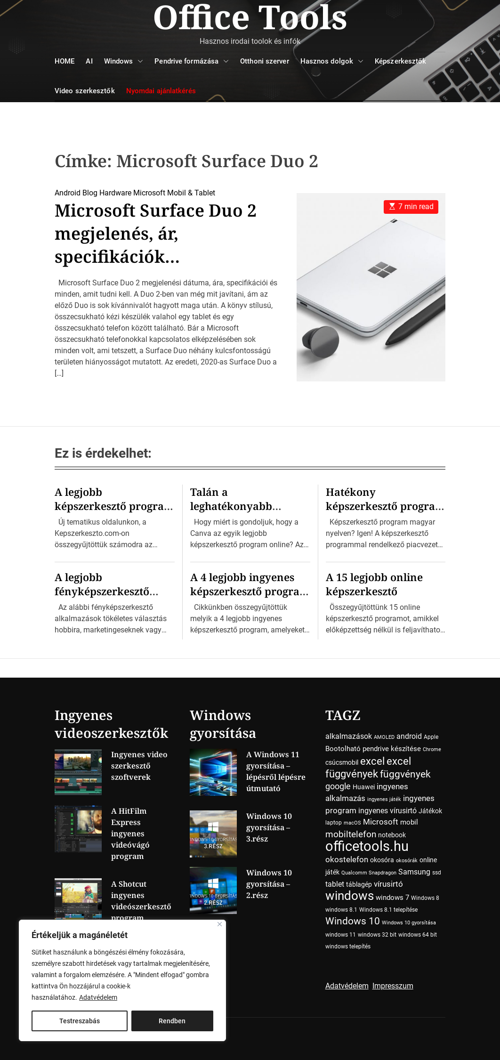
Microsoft (149, 192)
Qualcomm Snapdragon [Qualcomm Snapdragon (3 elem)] (368, 873)
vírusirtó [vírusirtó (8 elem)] (388, 884)
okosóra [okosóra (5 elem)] (382, 860)
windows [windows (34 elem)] (349, 895)
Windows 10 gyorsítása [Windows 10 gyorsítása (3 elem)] (409, 923)
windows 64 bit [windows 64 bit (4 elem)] (417, 934)
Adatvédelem (98, 997)
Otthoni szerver (264, 61)
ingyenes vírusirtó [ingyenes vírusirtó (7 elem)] (387, 810)
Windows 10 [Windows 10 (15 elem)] (352, 921)
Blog (89, 192)
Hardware (115, 192)
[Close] (220, 924)
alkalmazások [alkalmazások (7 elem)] (348, 736)
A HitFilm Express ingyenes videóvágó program (130, 833)
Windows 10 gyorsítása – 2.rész (269, 883)
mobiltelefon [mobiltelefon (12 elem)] (350, 834)
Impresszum (392, 985)
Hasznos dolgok (331, 61)
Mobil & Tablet (191, 192)
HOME (64, 61)
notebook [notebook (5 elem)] (392, 835)
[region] (122, 980)
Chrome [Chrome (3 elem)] (432, 749)
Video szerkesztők (85, 91)
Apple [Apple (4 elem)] (431, 737)
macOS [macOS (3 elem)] (352, 823)
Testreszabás (79, 1021)
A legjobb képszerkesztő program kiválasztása (114, 506)
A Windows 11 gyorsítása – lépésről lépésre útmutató (276, 771)
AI (89, 61)
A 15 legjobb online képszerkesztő (374, 584)
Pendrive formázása (191, 61)
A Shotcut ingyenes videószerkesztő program (141, 901)
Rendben (172, 1021)
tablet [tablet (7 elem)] (334, 884)
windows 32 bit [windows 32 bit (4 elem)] (377, 934)
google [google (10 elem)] (338, 786)
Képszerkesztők (400, 61)
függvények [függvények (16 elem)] (405, 774)
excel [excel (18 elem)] (372, 761)
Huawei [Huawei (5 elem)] (364, 787)
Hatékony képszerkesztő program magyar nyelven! (385, 506)
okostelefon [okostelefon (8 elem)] (346, 859)
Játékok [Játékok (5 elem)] (430, 811)
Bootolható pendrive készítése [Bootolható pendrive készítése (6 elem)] (373, 748)
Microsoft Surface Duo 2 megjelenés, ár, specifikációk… (156, 233)
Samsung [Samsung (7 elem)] (414, 871)
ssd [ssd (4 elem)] (436, 872)
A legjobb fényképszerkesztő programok (102, 591)
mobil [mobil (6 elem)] (409, 822)
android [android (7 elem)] (409, 736)
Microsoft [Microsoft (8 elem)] (380, 821)
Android (68, 192)
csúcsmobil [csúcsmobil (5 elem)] (341, 762)
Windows (124, 61)
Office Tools (250, 16)
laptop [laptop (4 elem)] (333, 822)
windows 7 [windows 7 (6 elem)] (392, 897)
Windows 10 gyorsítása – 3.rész (269, 827)
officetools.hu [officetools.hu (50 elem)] (367, 846)
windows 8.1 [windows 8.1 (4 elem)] (341, 909)
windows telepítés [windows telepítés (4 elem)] (348, 946)
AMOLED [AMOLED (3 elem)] (384, 737)
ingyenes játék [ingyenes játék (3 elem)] (384, 799)
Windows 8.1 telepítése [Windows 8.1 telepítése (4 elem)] (388, 909)
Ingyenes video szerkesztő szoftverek (139, 765)
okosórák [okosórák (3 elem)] (407, 861)
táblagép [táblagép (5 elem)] (359, 884)
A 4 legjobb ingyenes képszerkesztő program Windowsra (249, 591)
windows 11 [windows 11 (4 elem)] (340, 934)
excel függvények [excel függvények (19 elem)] (368, 767)
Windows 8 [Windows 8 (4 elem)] (425, 898)
